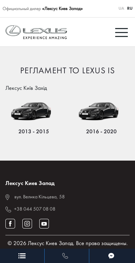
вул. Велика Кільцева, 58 (39, 197)
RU (129, 8)
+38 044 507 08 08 (34, 209)
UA (121, 8)
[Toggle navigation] (122, 32)
